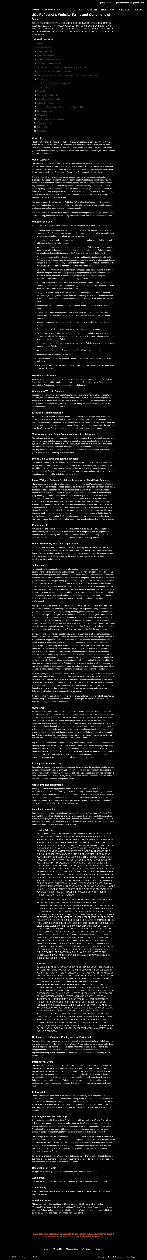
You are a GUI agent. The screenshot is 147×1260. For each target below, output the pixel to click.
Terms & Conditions (115, 1257)
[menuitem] (80, 10)
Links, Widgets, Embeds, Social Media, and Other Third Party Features (67, 75)
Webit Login (130, 1257)
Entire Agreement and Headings (50, 119)
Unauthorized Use (44, 51)
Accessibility (42, 131)
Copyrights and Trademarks (48, 99)
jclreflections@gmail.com (130, 2)
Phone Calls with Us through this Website (54, 71)
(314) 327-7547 (107, 2)
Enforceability (42, 115)
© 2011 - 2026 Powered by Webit (24, 1257)
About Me (92, 10)
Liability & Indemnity (45, 103)
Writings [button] (124, 10)
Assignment (42, 127)
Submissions (42, 87)
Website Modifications (46, 55)
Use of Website (43, 47)
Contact (138, 10)
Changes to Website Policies (49, 59)
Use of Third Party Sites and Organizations (55, 83)
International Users (45, 111)
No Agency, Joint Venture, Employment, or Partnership (60, 107)
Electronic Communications (48, 63)
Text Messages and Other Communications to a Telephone (61, 67)
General (40, 43)
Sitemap (101, 1257)
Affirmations (108, 10)
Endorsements (43, 79)
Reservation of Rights (46, 123)
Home (81, 10)
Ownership (41, 91)
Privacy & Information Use (48, 95)
